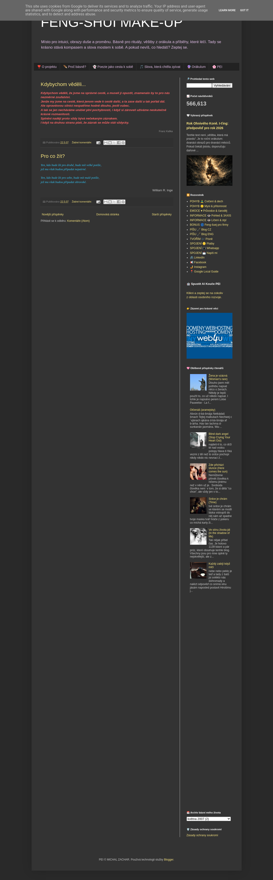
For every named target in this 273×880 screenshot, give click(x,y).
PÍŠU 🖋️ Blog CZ (200, 229)
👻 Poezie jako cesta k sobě (113, 67)
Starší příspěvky (161, 214)
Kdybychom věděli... (63, 84)
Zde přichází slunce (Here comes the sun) (218, 468)
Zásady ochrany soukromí (202, 835)
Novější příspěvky (53, 214)
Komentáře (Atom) (78, 220)
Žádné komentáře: (82, 142)
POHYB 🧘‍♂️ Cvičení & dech (206, 201)
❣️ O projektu (47, 67)
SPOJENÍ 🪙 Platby (202, 243)
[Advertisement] (215, 630)
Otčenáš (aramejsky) (202, 409)
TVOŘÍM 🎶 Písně (201, 239)
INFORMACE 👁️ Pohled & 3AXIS (210, 215)
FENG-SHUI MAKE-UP (112, 22)
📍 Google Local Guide (204, 271)
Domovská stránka (107, 214)
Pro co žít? (53, 156)
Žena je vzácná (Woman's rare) (218, 377)
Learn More (227, 10)
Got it (244, 10)
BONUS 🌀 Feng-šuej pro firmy (209, 224)
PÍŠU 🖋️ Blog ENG (202, 234)
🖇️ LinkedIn (197, 257)
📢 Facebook (198, 262)
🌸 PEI (217, 67)
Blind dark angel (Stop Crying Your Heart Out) (219, 437)
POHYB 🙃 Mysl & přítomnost (208, 206)
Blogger (168, 859)
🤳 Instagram (198, 267)
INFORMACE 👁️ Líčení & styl (208, 220)
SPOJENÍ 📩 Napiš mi (204, 253)
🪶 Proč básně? (74, 67)
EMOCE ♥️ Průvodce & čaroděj (208, 210)
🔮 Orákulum (196, 67)
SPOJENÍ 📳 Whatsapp (204, 248)
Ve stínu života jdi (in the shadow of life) (219, 533)
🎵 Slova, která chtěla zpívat (160, 67)
